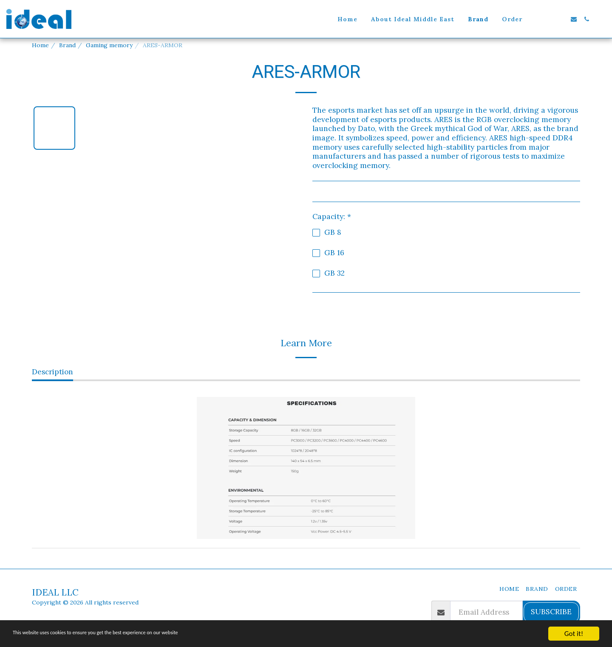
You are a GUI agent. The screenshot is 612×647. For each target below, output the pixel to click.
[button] (535, 19)
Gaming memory (109, 45)
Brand (67, 45)
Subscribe (551, 611)
